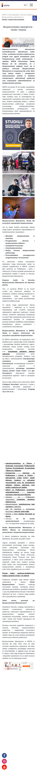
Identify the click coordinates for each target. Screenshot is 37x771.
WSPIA (4, 15)
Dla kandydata (14, 15)
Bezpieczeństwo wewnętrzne (12, 17)
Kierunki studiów (26, 15)
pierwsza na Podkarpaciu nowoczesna (20, 499)
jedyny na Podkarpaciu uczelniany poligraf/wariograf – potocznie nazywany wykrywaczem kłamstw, (20, 492)
